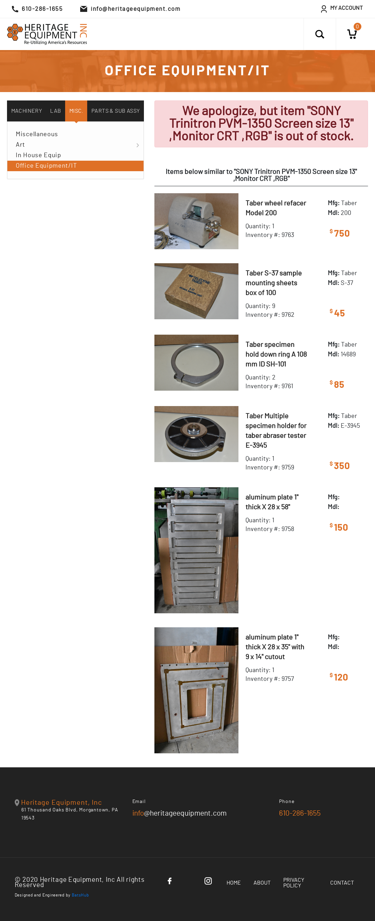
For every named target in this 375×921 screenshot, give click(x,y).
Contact (342, 883)
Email (139, 801)
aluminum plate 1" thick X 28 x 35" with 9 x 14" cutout (274, 647)
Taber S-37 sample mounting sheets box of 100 (273, 283)
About (262, 883)
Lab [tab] (55, 111)
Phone (286, 801)
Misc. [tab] (76, 111)
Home (234, 883)
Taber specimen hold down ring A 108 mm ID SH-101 (276, 354)
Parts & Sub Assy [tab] (115, 111)
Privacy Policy (293, 882)
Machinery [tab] (26, 111)
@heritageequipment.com (179, 813)
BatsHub (80, 895)
